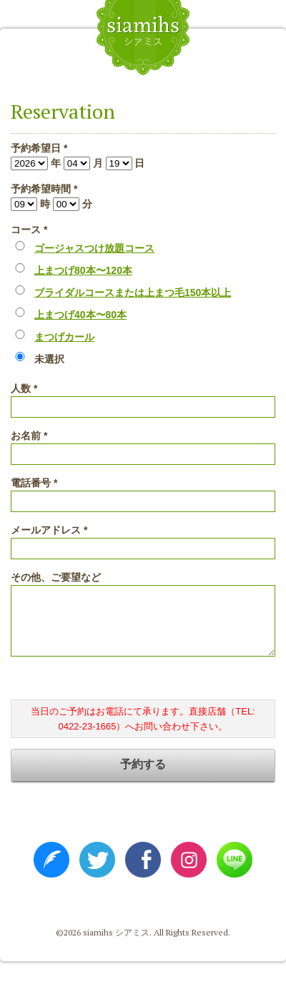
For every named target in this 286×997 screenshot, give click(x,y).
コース (29, 229)
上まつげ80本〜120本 (83, 270)
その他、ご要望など (56, 577)
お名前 (29, 435)
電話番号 (34, 482)
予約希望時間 (44, 189)
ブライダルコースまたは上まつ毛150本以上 (132, 292)
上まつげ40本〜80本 (80, 314)
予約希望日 (39, 148)
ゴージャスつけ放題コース (94, 248)
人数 (24, 388)
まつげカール (64, 337)
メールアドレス (49, 530)
